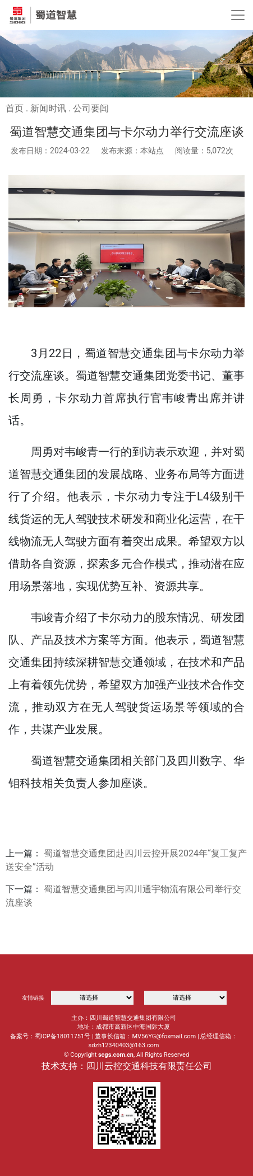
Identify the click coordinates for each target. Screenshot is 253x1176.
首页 (15, 108)
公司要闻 (91, 108)
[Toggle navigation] (238, 15)
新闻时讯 (48, 108)
